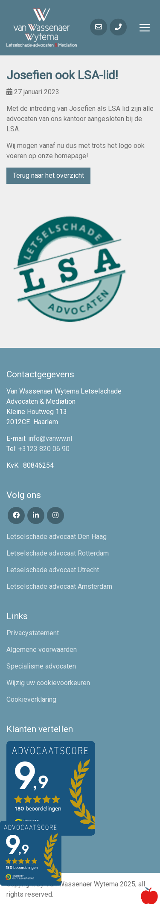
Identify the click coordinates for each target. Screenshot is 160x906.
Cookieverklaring (31, 699)
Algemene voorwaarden (41, 649)
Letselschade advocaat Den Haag (56, 537)
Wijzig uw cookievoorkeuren (48, 683)
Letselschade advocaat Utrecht (52, 570)
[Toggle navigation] (145, 27)
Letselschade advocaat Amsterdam (59, 586)
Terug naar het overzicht (48, 175)
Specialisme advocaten (41, 666)
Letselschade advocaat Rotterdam (57, 553)
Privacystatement (32, 633)
